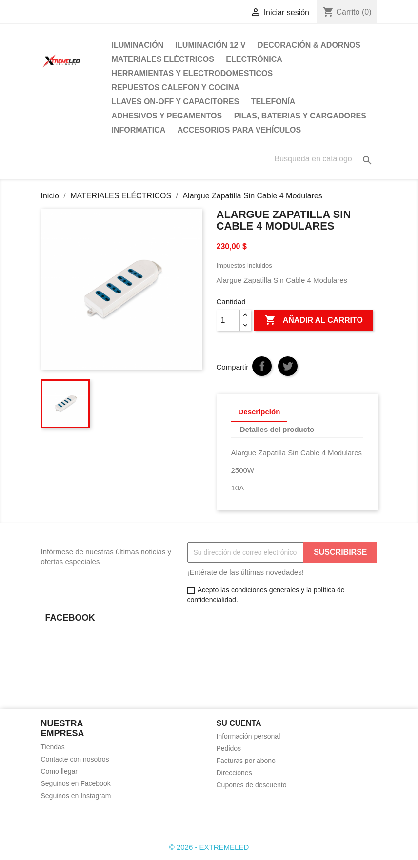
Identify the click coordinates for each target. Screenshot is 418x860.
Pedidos (229, 748)
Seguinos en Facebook (76, 783)
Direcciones (234, 773)
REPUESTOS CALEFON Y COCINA (175, 87)
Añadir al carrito (313, 320)
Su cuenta (239, 723)
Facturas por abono (246, 760)
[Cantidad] (228, 320)
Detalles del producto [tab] (277, 429)
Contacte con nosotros (75, 759)
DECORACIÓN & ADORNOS (309, 45)
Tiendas (53, 747)
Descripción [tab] (259, 412)
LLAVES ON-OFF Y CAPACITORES (175, 102)
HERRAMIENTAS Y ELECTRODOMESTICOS (192, 73)
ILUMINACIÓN (138, 45)
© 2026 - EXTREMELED (209, 847)
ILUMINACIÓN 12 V (211, 45)
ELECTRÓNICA (254, 59)
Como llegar (59, 771)
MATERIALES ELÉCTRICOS (163, 59)
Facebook (51, 819)
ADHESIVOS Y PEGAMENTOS (167, 116)
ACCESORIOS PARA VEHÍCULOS (239, 130)
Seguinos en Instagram (76, 796)
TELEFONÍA (273, 102)
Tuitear (288, 366)
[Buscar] (323, 159)
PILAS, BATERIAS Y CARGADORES (300, 116)
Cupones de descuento (252, 785)
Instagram (73, 819)
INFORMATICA (139, 130)
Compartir (262, 366)
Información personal (248, 736)
